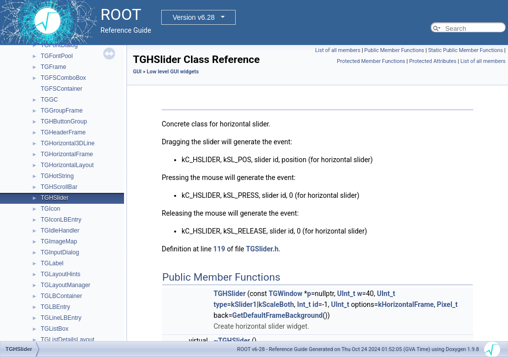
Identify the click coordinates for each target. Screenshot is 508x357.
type (220, 304)
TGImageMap (59, 241)
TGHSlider (54, 197)
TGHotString (57, 176)
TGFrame (53, 66)
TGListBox (54, 328)
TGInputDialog (60, 252)
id (315, 304)
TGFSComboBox (63, 77)
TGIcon (50, 208)
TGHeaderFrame (63, 132)
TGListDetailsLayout (67, 339)
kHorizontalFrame (406, 304)
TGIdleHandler (60, 230)
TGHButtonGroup (64, 121)
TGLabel (52, 263)
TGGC (49, 99)
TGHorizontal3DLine (68, 143)
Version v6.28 (194, 17)
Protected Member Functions (371, 61)
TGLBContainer (61, 296)
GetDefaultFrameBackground (277, 315)
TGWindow (286, 294)
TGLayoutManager (65, 285)
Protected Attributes (432, 61)
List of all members (337, 50)
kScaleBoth (276, 304)
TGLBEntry (55, 306)
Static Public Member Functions (465, 50)
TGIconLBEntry (61, 219)
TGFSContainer (61, 88)
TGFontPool (57, 56)
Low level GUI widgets (173, 71)
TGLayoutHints (60, 274)
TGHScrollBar (59, 186)
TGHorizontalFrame (67, 154)
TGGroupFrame (62, 110)
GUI (137, 71)
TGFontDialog (59, 45)
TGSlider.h (262, 249)
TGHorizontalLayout (67, 165)
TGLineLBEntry (61, 317)
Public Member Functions (394, 50)
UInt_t (346, 294)
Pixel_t (447, 304)
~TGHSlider (232, 341)
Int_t (304, 304)
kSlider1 (243, 304)
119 (219, 249)
